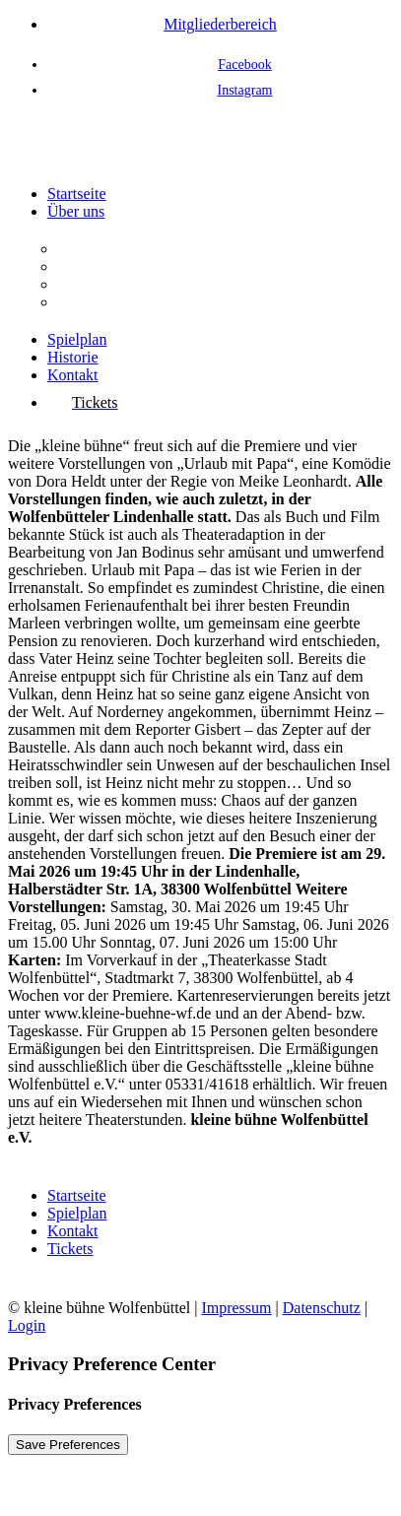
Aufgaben (88, 266)
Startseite (76, 193)
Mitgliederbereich (220, 24)
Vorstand (85, 284)
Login (26, 1325)
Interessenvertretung (121, 302)
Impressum (236, 1307)
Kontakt (73, 374)
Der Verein (91, 248)
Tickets (70, 1248)
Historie (73, 357)
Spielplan (76, 339)
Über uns (75, 211)
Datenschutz (322, 1307)
